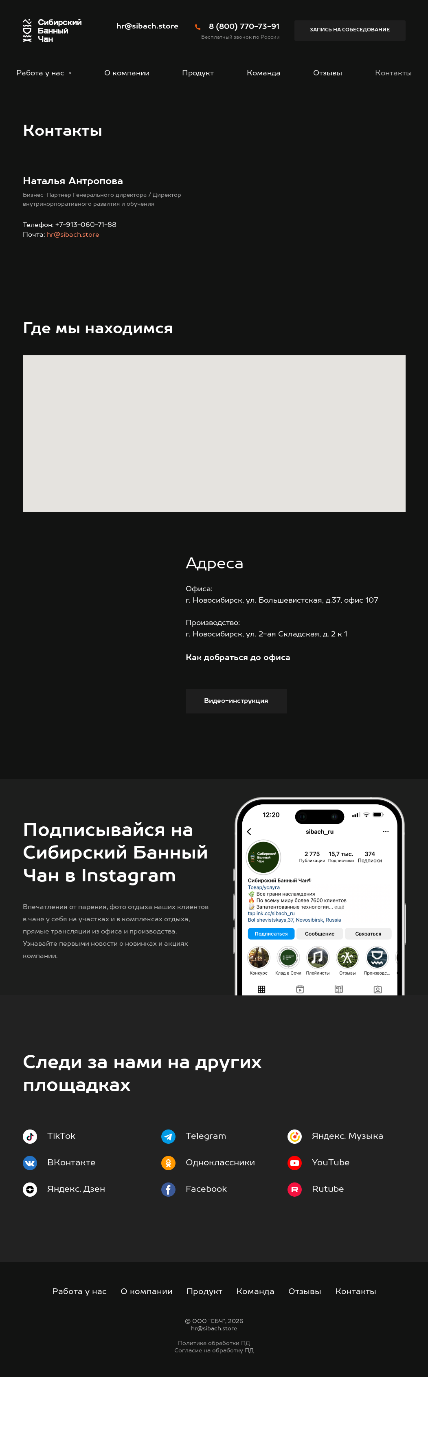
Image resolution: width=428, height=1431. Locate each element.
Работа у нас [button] (41, 73)
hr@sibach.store (147, 26)
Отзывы (327, 73)
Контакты (393, 73)
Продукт (198, 73)
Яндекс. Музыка (348, 1191)
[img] (319, 950)
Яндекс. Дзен (76, 1243)
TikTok (61, 1191)
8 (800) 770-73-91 (244, 27)
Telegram (206, 1191)
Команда (264, 73)
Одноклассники (220, 1217)
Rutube (328, 1243)
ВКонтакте (71, 1217)
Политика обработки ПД (214, 1397)
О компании (126, 73)
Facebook (206, 1243)
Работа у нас (79, 1346)
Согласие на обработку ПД (214, 1405)
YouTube (331, 1217)
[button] (350, 30)
